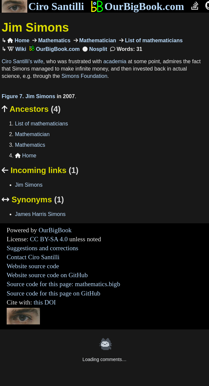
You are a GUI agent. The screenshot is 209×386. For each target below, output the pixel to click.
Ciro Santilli (43, 6)
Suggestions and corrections (42, 248)
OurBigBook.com (137, 6)
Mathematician (97, 40)
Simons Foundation (84, 76)
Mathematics (53, 40)
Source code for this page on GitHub (53, 293)
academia (114, 61)
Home (18, 40)
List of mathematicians (153, 40)
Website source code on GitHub (47, 275)
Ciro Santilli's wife (22, 61)
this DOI (45, 302)
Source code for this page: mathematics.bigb (63, 284)
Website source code (33, 266)
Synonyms (33, 199)
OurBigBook (55, 230)
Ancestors (31, 108)
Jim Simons (35, 27)
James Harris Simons (40, 214)
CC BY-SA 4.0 (49, 239)
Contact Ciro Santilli (33, 257)
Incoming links (40, 170)
